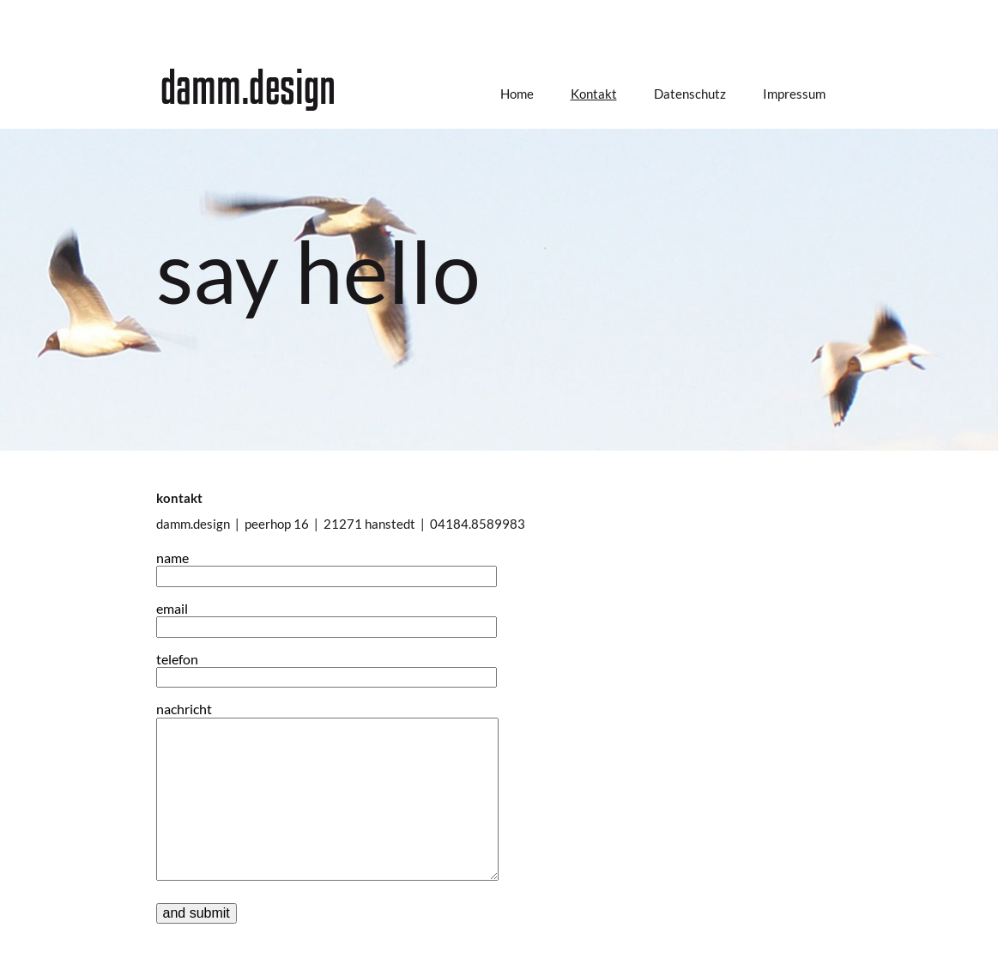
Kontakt (594, 93)
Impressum (794, 93)
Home (517, 93)
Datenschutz (690, 93)
